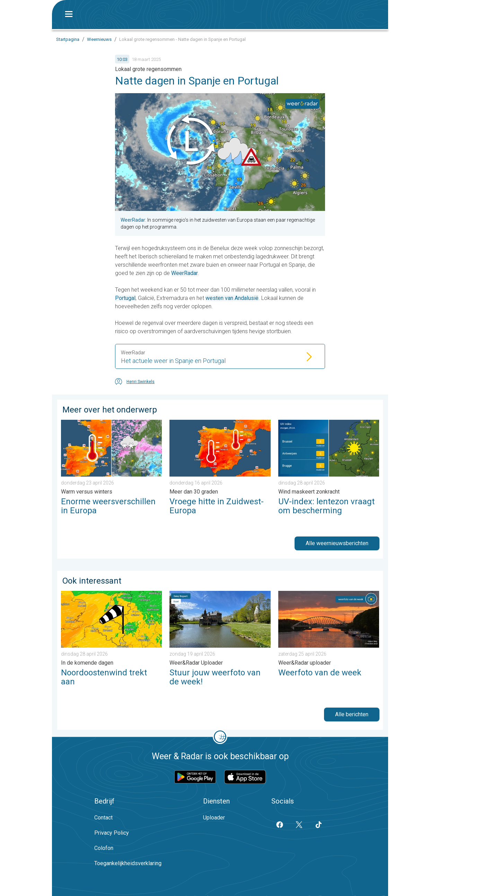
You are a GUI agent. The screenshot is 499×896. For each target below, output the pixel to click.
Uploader (214, 817)
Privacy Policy (111, 833)
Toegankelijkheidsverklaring (127, 863)
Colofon (103, 848)
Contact (103, 817)
